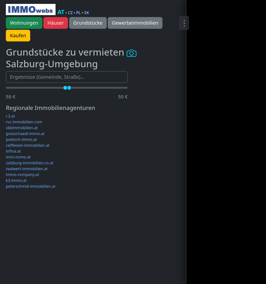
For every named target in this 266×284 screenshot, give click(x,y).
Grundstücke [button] (88, 23)
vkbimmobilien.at (22, 127)
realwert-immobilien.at (27, 168)
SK (86, 12)
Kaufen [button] (18, 35)
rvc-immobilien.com (24, 122)
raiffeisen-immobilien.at (27, 145)
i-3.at (10, 116)
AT (60, 12)
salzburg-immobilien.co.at (29, 163)
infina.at (13, 151)
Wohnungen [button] (24, 23)
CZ (70, 12)
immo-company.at (22, 174)
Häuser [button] (56, 23)
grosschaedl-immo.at (25, 133)
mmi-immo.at (18, 157)
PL (78, 12)
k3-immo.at (16, 180)
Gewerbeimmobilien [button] (135, 23)
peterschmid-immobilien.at (31, 186)
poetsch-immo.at (21, 139)
